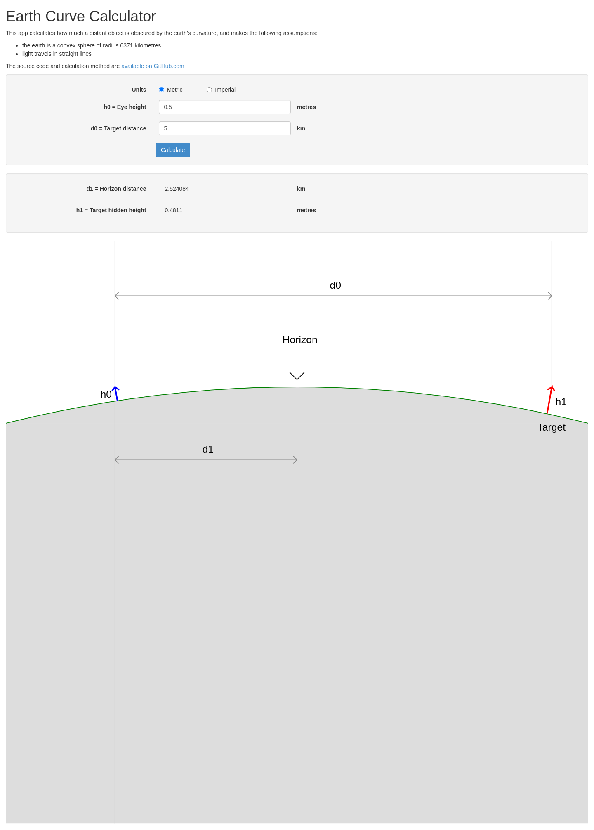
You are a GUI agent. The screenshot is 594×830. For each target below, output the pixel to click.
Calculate (173, 150)
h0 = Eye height (125, 107)
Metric (171, 89)
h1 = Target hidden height (111, 210)
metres (306, 107)
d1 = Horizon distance (116, 188)
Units (139, 89)
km (301, 128)
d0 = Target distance (118, 128)
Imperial (221, 89)
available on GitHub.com (152, 66)
